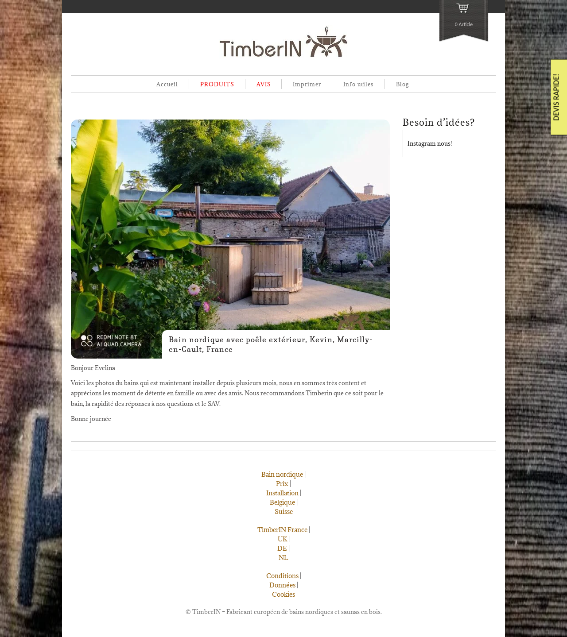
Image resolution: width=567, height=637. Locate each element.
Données (282, 585)
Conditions (282, 575)
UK (282, 539)
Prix (282, 483)
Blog (402, 84)
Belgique (282, 502)
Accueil (167, 84)
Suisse (284, 511)
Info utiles (358, 84)
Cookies (283, 594)
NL (283, 557)
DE (282, 548)
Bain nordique (282, 474)
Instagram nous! (430, 143)
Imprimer (307, 84)
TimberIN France (282, 529)
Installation (282, 493)
